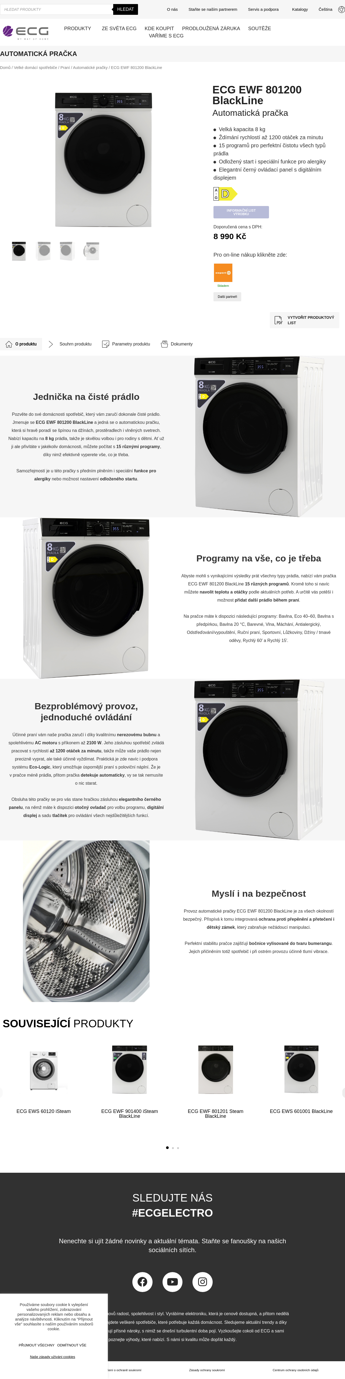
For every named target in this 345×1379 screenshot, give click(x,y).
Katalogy (300, 9)
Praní (65, 67)
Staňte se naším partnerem (212, 9)
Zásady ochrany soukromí (206, 1370)
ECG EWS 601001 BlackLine (301, 1111)
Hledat (125, 9)
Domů (5, 67)
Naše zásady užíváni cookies (52, 1357)
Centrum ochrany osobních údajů (295, 1370)
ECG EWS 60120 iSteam (43, 1111)
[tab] (21, 344)
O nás (172, 9)
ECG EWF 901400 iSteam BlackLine (129, 1114)
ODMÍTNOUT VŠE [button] (71, 1345)
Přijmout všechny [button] (37, 1345)
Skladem (223, 275)
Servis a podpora (264, 9)
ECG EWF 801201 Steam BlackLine (215, 1114)
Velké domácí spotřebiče (35, 67)
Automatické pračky (90, 67)
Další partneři (227, 297)
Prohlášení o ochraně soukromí (119, 1370)
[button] (167, 1147)
